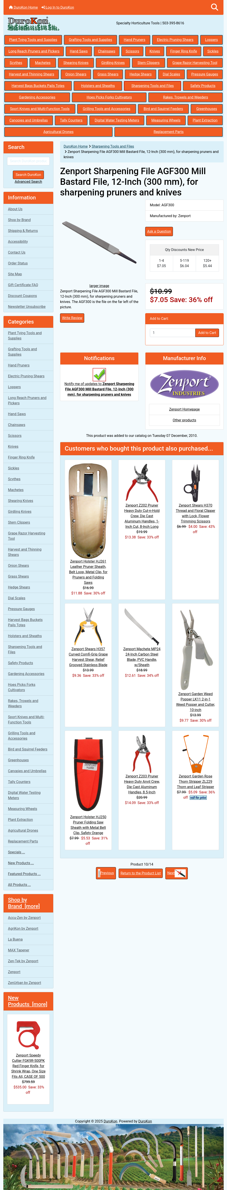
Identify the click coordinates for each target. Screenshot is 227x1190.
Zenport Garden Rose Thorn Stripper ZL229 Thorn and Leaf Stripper (195, 781)
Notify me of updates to (99, 384)
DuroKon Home (23, 7)
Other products (184, 420)
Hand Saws (79, 51)
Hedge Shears (140, 74)
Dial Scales (171, 74)
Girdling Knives (113, 63)
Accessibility (18, 241)
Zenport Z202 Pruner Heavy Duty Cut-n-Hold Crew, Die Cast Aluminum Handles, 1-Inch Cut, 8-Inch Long (141, 516)
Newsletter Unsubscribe (27, 307)
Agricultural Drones (58, 132)
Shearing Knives (76, 63)
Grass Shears (108, 74)
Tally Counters (71, 120)
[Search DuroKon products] (28, 161)
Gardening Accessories (37, 97)
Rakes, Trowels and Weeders (185, 97)
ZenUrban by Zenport (24, 983)
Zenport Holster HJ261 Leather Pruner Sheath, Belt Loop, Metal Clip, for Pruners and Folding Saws (88, 572)
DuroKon (110, 1121)
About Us (15, 209)
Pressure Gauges (204, 74)
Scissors (132, 51)
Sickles (213, 51)
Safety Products (202, 86)
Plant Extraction (205, 120)
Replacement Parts (169, 132)
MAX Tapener (18, 950)
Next (176, 873)
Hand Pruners (134, 40)
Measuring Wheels (165, 120)
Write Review (72, 318)
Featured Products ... (24, 874)
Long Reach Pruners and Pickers (33, 51)
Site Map (15, 274)
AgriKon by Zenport (23, 928)
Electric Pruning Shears (175, 40)
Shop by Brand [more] (24, 903)
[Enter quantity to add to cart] (173, 333)
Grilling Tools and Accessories (106, 109)
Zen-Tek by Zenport (23, 961)
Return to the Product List (141, 873)
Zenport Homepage (184, 409)
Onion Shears (75, 74)
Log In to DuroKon (57, 7)
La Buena (15, 939)
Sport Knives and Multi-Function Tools (40, 109)
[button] (214, 7)
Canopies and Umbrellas (29, 120)
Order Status (18, 263)
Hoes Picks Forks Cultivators (109, 97)
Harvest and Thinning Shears (31, 74)
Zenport (14, 972)
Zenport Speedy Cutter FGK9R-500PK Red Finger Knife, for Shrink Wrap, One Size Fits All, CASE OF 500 (28, 1048)
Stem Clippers (148, 63)
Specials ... (16, 852)
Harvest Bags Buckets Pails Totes (38, 86)
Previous (106, 873)
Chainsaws (106, 51)
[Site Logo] (40, 23)
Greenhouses (206, 109)
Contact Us (16, 252)
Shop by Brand (19, 220)
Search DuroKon (28, 175)
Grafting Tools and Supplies (90, 40)
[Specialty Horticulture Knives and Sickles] (113, 1157)
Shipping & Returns (23, 231)
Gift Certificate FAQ (23, 285)
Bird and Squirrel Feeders (163, 109)
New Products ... (21, 863)
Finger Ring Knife (183, 51)
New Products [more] (27, 1001)
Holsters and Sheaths (98, 86)
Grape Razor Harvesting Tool (194, 63)
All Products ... (19, 885)
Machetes (43, 63)
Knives (154, 51)
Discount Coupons (22, 296)
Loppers (211, 40)
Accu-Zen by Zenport (24, 918)
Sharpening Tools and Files (152, 86)
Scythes (16, 63)
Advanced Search (28, 181)
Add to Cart (207, 333)
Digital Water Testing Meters (117, 120)
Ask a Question (159, 231)
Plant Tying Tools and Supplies (33, 40)
